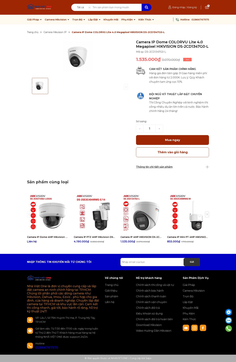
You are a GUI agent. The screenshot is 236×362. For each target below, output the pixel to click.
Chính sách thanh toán (151, 296)
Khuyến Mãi (111, 19)
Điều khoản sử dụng (149, 313)
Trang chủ (111, 285)
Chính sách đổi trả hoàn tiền (154, 319)
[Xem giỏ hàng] (207, 7)
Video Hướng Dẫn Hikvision (153, 330)
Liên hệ (109, 302)
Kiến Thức (145, 19)
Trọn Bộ (77, 19)
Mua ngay (172, 140)
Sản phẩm (111, 296)
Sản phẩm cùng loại (48, 182)
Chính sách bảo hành (150, 290)
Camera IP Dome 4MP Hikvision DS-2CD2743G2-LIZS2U (48, 237)
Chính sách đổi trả (148, 307)
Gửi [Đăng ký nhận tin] (192, 261)
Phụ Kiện (127, 19)
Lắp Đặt (93, 19)
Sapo (148, 358)
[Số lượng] (150, 128)
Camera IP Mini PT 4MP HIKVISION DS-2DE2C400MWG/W (188, 237)
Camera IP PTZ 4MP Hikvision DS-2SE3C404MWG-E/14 (95, 237)
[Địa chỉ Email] (160, 262)
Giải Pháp (33, 19)
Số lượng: (141, 121)
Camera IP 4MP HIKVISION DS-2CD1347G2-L (141, 237)
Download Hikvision (149, 325)
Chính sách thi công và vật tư (155, 285)
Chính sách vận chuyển (151, 302)
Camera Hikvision (56, 19)
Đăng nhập (178, 7)
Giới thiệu (111, 290)
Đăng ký (192, 7)
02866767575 (200, 19)
